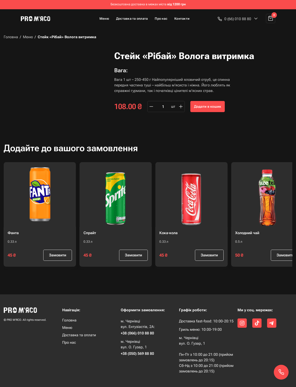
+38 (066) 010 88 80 (137, 333)
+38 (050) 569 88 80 (137, 354)
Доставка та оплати (79, 335)
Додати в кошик (207, 106)
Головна (11, 37)
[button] (238, 19)
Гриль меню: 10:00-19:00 (200, 329)
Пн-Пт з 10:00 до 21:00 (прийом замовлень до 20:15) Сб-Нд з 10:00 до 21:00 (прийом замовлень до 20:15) (206, 362)
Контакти (181, 18)
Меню (104, 18)
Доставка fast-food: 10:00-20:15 (206, 321)
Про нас (161, 18)
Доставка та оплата (132, 18)
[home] (37, 18)
